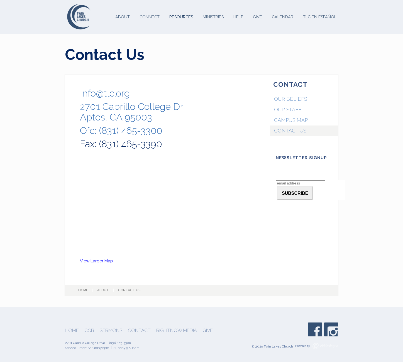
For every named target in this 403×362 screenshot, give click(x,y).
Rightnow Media (176, 330)
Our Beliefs (290, 99)
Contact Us (290, 131)
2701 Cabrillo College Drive (85, 343)
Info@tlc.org (105, 93)
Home (83, 290)
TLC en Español (319, 16)
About (122, 16)
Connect (150, 16)
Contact (139, 330)
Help (238, 16)
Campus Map (291, 120)
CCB (89, 330)
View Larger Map (96, 261)
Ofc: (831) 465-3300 (121, 130)
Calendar (282, 16)
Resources (181, 16)
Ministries (213, 16)
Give (257, 16)
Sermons (111, 330)
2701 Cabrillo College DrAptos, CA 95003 (131, 112)
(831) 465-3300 (120, 343)
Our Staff (287, 109)
